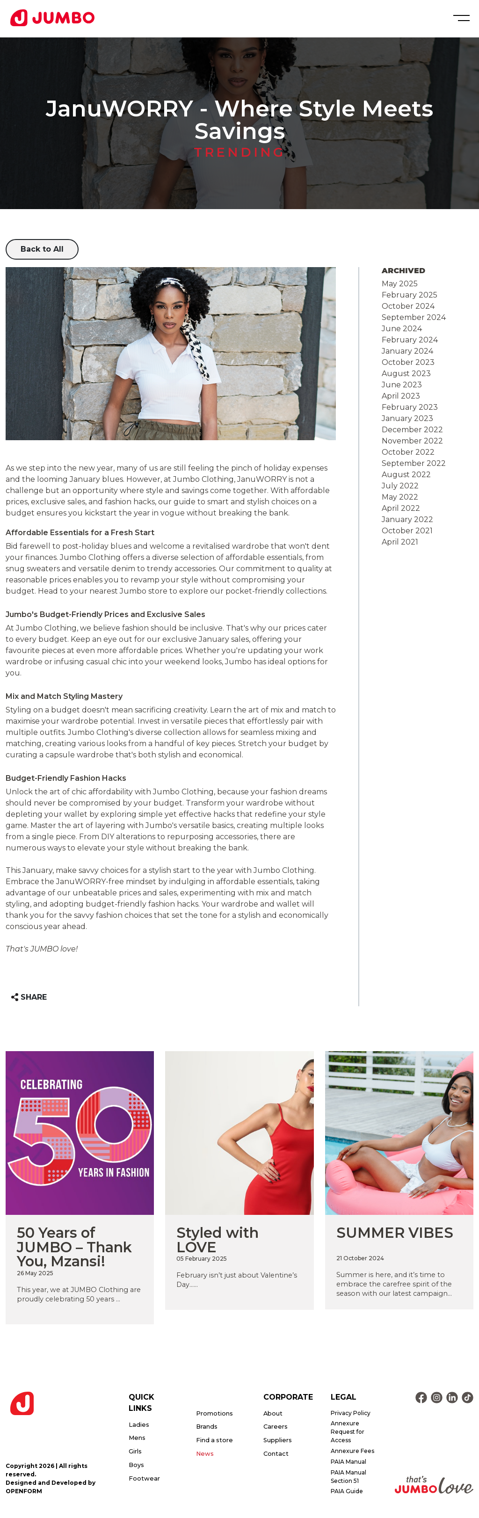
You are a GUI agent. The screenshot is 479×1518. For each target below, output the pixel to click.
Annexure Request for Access (347, 1432)
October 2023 (408, 362)
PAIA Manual (348, 1461)
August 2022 (406, 474)
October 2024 (408, 306)
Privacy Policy (350, 1412)
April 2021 (400, 541)
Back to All (42, 249)
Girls (135, 1451)
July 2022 (400, 485)
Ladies (139, 1424)
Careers (275, 1426)
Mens (137, 1437)
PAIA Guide (347, 1491)
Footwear (144, 1478)
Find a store (214, 1440)
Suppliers (277, 1440)
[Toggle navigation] (460, 18)
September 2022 (414, 463)
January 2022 (407, 519)
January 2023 (407, 418)
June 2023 (402, 384)
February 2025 (409, 295)
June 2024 (402, 328)
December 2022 (412, 429)
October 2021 (407, 530)
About (273, 1413)
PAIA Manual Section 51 (348, 1476)
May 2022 (400, 497)
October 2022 (408, 452)
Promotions (214, 1413)
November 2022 (412, 440)
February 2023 (410, 407)
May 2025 (400, 283)
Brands (207, 1426)
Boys (136, 1464)
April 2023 (401, 396)
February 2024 (410, 339)
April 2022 (401, 508)
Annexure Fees (352, 1450)
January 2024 (407, 351)
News (205, 1453)
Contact (276, 1453)
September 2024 (414, 317)
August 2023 (406, 373)
